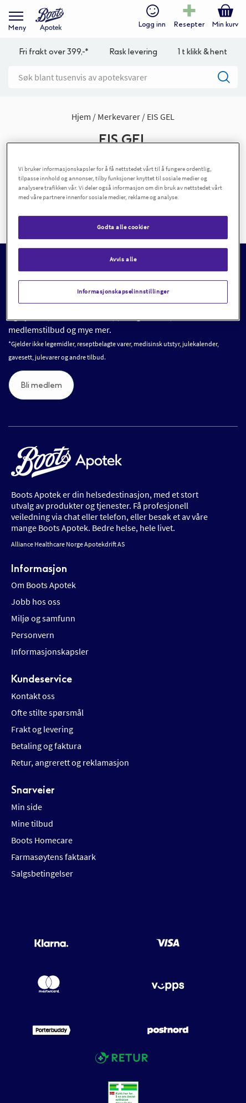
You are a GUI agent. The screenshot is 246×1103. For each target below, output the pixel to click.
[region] (123, 231)
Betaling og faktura (46, 746)
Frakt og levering (42, 729)
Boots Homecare (42, 840)
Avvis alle (123, 259)
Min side (26, 807)
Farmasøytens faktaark (53, 857)
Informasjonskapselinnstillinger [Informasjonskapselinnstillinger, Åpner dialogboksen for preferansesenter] (123, 291)
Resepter (189, 24)
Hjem (82, 116)
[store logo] (49, 20)
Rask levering (133, 52)
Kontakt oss (33, 696)
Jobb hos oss (35, 601)
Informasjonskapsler (50, 651)
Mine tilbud (32, 823)
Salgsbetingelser (42, 873)
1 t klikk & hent (202, 52)
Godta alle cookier (123, 227)
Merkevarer (120, 116)
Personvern (32, 635)
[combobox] (123, 77)
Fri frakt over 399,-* (54, 52)
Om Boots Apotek (43, 585)
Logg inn (152, 24)
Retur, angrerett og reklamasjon (70, 762)
